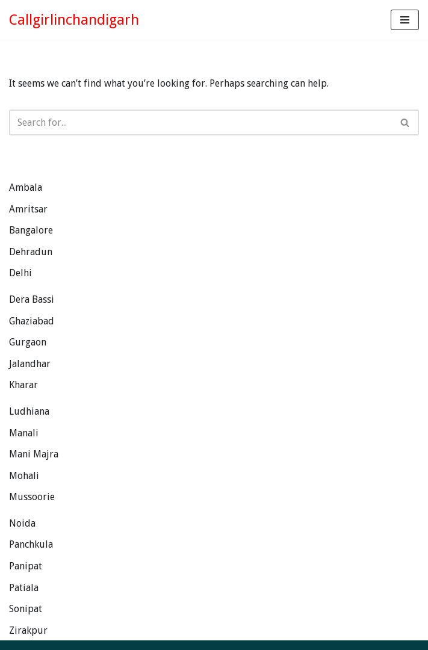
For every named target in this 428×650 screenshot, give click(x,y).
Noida (22, 523)
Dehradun (30, 252)
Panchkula (31, 544)
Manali (24, 433)
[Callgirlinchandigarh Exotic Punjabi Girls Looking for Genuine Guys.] (74, 19)
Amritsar (28, 209)
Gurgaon (27, 342)
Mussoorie (32, 497)
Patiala (24, 587)
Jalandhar (30, 364)
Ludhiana (29, 411)
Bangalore (31, 230)
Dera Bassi (31, 299)
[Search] (200, 122)
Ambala (25, 187)
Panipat (25, 566)
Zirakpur (28, 630)
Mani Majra (33, 454)
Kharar (23, 385)
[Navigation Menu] (405, 20)
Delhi (20, 273)
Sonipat (25, 608)
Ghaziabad (31, 321)
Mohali (24, 475)
